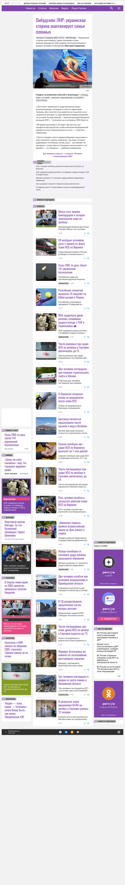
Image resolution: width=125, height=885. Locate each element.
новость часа (12, 560)
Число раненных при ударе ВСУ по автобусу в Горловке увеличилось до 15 (16, 818)
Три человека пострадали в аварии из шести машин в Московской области (73, 809)
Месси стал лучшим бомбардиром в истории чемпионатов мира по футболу (15, 757)
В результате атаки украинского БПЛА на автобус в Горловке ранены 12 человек (73, 836)
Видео (72, 8)
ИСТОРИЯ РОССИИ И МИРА (14, 669)
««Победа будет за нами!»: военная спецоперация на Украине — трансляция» (62, 97)
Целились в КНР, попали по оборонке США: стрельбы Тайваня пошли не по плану (16, 778)
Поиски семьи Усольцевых (61, 3)
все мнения (24, 603)
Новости (38, 8)
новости (40, 206)
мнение (9, 585)
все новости (9, 579)
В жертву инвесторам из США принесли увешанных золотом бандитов (16, 717)
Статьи (50, 8)
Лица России (86, 8)
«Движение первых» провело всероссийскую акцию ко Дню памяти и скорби (71, 614)
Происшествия (9, 628)
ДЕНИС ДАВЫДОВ (11, 603)
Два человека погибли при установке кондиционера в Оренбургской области (73, 666)
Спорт (6, 749)
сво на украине (105, 758)
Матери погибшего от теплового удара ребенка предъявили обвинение (72, 641)
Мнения (61, 8)
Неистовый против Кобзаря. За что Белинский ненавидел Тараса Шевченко (15, 658)
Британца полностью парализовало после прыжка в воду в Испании (72, 465)
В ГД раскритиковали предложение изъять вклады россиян (70, 713)
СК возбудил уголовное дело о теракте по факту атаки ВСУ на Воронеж (71, 243)
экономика (10, 828)
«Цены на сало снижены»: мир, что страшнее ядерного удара (15, 594)
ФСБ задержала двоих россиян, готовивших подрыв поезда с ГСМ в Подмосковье (14, 636)
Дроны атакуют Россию (35, 3)
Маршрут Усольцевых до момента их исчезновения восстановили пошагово (72, 763)
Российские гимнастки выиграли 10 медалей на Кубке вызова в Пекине (72, 315)
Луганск (40, 38)
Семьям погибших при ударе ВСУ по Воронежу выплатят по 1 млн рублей (73, 512)
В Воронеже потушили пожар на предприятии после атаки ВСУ (70, 440)
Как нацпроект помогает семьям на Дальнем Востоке (57, 184)
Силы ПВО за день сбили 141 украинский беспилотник (15, 569)
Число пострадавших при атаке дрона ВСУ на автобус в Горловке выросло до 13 (73, 738)
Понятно (113, 861)
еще (119, 806)
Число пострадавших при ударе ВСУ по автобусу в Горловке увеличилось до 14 (72, 539)
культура (10, 647)
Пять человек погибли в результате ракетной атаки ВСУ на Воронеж (16, 697)
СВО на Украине (84, 3)
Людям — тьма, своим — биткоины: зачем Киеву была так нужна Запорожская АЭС (16, 839)
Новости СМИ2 (101, 676)
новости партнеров (45, 199)
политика (10, 707)
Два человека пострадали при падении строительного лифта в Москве (73, 415)
